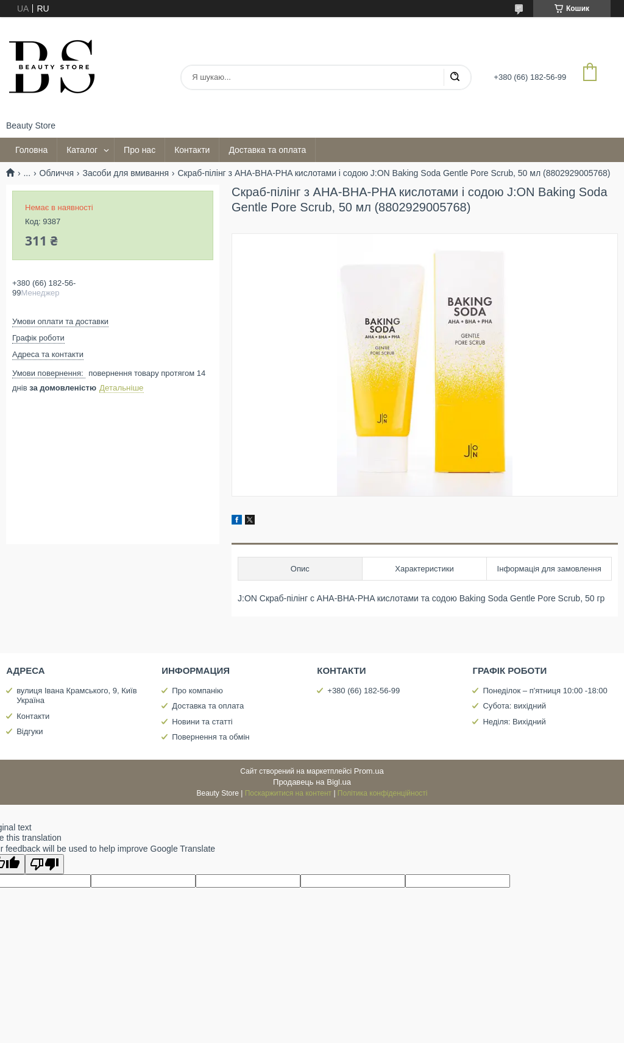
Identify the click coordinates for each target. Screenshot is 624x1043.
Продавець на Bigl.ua (312, 782)
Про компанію (197, 690)
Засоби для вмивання (125, 173)
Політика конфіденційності (383, 793)
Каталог (82, 150)
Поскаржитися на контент (288, 793)
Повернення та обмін (210, 736)
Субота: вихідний (514, 705)
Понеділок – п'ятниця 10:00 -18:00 (545, 690)
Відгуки (29, 731)
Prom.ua (369, 771)
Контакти (192, 150)
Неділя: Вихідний (514, 721)
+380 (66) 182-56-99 (363, 690)
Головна (31, 150)
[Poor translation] (44, 864)
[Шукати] (455, 77)
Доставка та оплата (267, 150)
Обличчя (57, 173)
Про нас (139, 150)
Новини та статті (202, 721)
